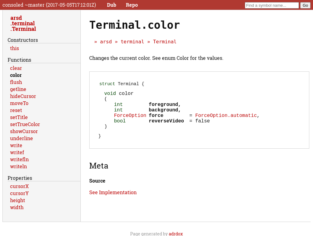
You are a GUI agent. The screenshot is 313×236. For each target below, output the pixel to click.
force (156, 122)
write (16, 145)
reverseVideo (166, 128)
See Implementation (113, 202)
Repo (132, 5)
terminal (132, 42)
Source (97, 191)
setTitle (19, 117)
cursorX (19, 186)
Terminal (165, 42)
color (16, 75)
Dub (111, 5)
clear (16, 68)
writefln (19, 159)
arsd (106, 42)
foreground (163, 108)
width (17, 207)
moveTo (19, 103)
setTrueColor (25, 124)
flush (16, 82)
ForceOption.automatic (226, 122)
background (163, 115)
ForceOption (130, 122)
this (14, 48)
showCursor (24, 131)
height (17, 200)
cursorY (19, 193)
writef (17, 152)
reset (16, 110)
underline (21, 138)
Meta (98, 176)
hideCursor (23, 96)
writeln (18, 166)
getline (18, 89)
